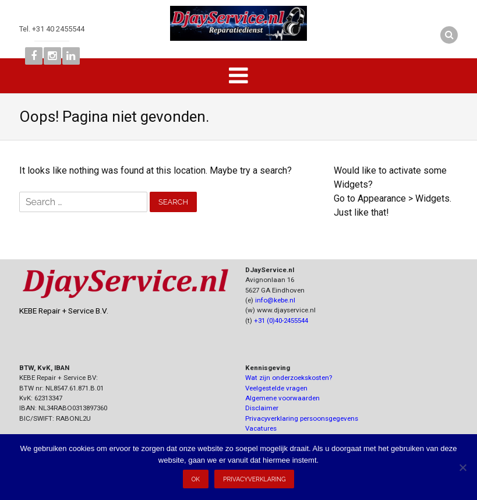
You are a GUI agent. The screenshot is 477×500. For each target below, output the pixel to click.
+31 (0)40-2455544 (281, 320)
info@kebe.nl (275, 300)
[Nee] (462, 467)
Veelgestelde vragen (276, 388)
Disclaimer (261, 408)
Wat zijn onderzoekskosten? (288, 378)
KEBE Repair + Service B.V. (63, 310)
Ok (196, 479)
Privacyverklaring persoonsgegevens (301, 418)
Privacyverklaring (254, 479)
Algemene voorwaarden (282, 398)
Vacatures (261, 428)
